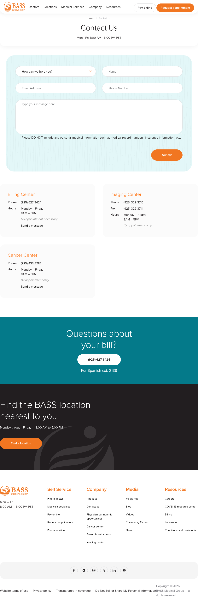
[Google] (84, 570)
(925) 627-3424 (31, 202)
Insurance (171, 522)
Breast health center (99, 534)
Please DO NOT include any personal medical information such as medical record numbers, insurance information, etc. (101, 137)
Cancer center (95, 526)
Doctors (34, 7)
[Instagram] (94, 570)
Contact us (93, 506)
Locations (50, 7)
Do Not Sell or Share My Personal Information (125, 590)
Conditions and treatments (180, 530)
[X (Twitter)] (104, 570)
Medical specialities (58, 506)
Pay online (145, 7)
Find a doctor (55, 499)
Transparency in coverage (73, 590)
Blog (128, 506)
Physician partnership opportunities (99, 516)
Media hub (132, 499)
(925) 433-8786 (31, 263)
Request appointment (175, 7)
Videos (130, 514)
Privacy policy (42, 590)
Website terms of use (14, 590)
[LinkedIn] (114, 570)
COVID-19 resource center (180, 506)
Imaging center (95, 542)
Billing (168, 514)
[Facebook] (74, 570)
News (129, 530)
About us (92, 499)
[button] (72, 7)
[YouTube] (124, 570)
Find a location (21, 443)
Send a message (32, 225)
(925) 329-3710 (133, 202)
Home (91, 18)
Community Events (137, 522)
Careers (169, 499)
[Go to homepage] (14, 7)
